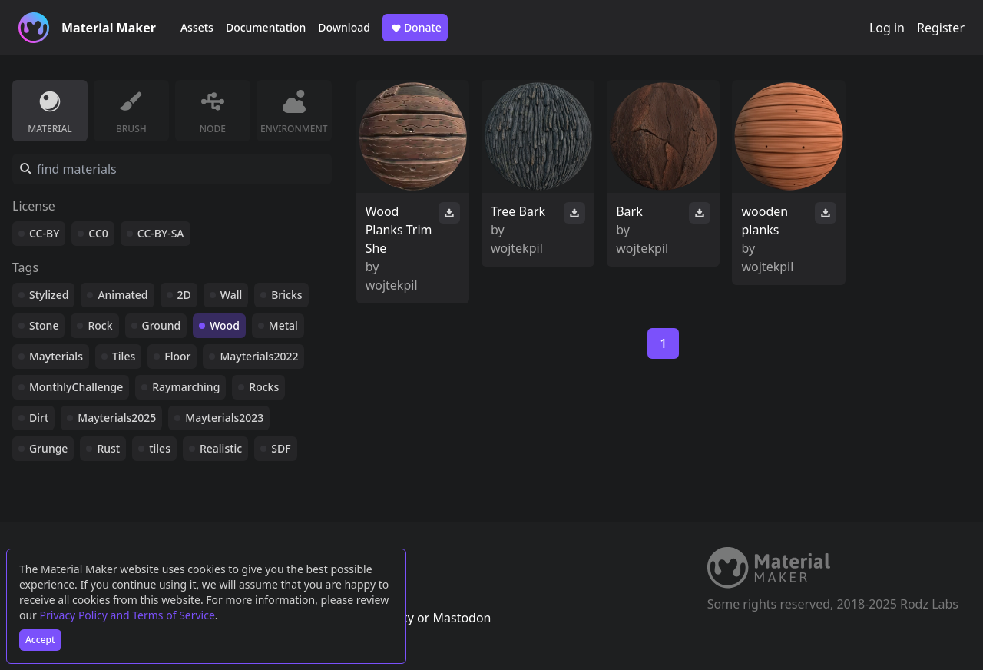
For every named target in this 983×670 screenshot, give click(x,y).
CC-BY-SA (160, 233)
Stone (43, 325)
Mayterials (56, 356)
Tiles (123, 356)
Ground (161, 325)
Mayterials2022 (259, 356)
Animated (122, 294)
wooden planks (764, 220)
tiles (159, 448)
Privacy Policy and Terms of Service (127, 615)
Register (941, 27)
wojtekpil (392, 285)
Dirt (38, 417)
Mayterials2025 (117, 417)
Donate (415, 27)
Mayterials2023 (224, 417)
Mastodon (461, 617)
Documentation (266, 27)
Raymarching (186, 387)
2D (184, 294)
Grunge (48, 448)
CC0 (98, 233)
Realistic (221, 448)
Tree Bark (518, 211)
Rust (108, 448)
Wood (225, 325)
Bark (629, 211)
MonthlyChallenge (76, 387)
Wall (231, 294)
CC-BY (44, 233)
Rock (100, 325)
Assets (196, 27)
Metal (283, 325)
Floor (177, 356)
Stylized (48, 294)
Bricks (286, 294)
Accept (40, 639)
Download (344, 27)
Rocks (264, 387)
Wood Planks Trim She (399, 230)
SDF (280, 448)
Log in (887, 27)
